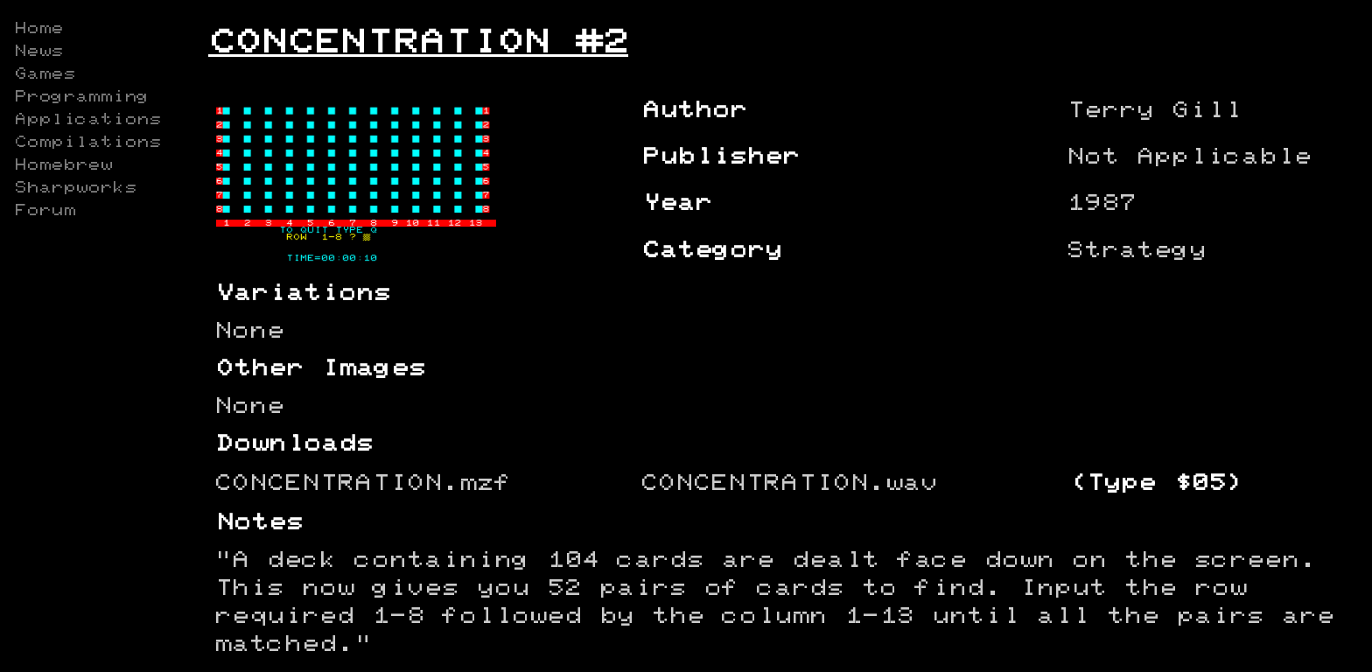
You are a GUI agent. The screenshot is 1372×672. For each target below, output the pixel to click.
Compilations (87, 142)
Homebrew (63, 165)
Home (38, 29)
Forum (44, 211)
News (38, 52)
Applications (87, 120)
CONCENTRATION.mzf (363, 483)
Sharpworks (75, 188)
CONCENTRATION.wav (789, 483)
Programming (81, 97)
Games (44, 74)
